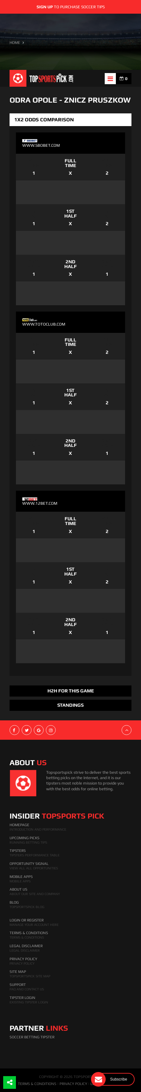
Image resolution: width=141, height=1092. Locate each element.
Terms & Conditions (29, 933)
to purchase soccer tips (71, 6)
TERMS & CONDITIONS (37, 1084)
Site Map (18, 972)
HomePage (19, 825)
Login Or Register (27, 920)
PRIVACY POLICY (73, 1084)
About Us (18, 889)
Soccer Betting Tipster (32, 1037)
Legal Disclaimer (26, 946)
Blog (14, 902)
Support (18, 985)
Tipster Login (22, 998)
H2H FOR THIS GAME (70, 690)
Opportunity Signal (29, 864)
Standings (70, 705)
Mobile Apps (21, 877)
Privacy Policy (23, 959)
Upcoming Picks (24, 838)
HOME (15, 42)
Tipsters (18, 851)
